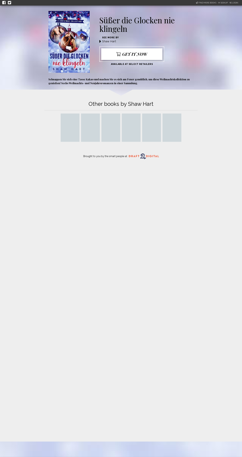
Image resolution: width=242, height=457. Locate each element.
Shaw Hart (109, 41)
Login (233, 3)
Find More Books (206, 3)
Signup (223, 3)
